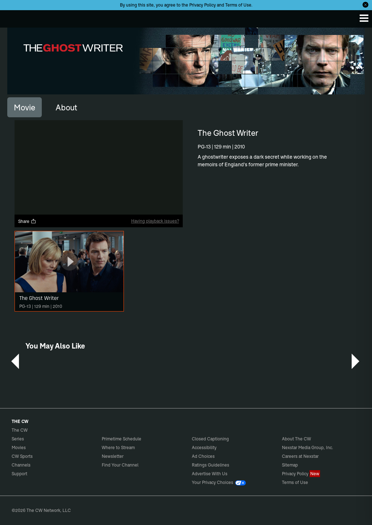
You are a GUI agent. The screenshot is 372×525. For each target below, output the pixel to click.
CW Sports (22, 456)
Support (19, 473)
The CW (13, 17)
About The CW (296, 438)
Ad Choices (203, 456)
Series (18, 438)
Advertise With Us (209, 473)
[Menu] (364, 18)
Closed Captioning (210, 438)
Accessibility (204, 447)
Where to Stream (118, 447)
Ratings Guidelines (210, 465)
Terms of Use (238, 5)
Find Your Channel (120, 465)
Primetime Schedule (121, 438)
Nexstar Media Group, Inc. (307, 447)
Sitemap (290, 465)
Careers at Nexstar (300, 456)
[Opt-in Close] (365, 5)
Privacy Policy (202, 5)
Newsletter (113, 456)
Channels (21, 465)
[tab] (24, 107)
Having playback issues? (155, 221)
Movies (19, 447)
